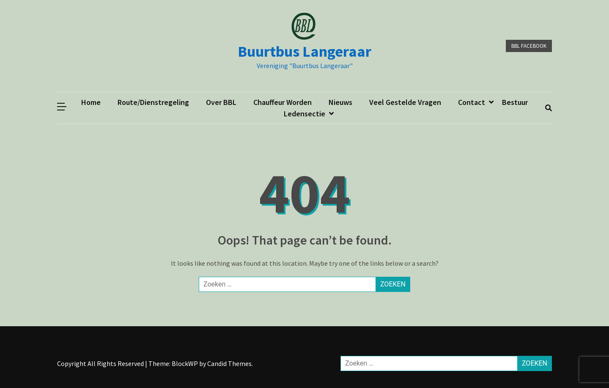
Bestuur (515, 102)
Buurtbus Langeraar (304, 51)
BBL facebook (528, 46)
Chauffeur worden (282, 102)
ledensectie (304, 113)
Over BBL (221, 102)
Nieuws (340, 102)
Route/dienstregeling (153, 102)
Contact (471, 102)
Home (91, 102)
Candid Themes (229, 363)
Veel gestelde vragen (405, 102)
